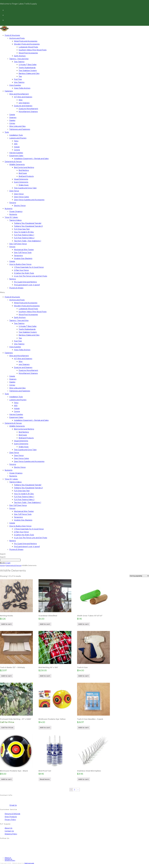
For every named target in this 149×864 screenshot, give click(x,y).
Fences (12, 247)
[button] (74, 292)
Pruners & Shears (16, 288)
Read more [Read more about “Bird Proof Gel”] (45, 779)
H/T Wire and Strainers (23, 97)
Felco (16, 141)
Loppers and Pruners (17, 138)
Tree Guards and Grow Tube (25, 188)
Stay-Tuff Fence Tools (22, 252)
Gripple (12, 115)
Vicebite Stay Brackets (23, 258)
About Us (8, 828)
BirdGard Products (26, 176)
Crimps (12, 123)
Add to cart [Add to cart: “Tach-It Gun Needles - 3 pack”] (83, 727)
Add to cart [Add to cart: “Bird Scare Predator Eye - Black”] (6, 779)
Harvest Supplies (16, 153)
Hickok (17, 147)
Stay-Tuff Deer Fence (18, 244)
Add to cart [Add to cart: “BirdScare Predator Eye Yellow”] (45, 727)
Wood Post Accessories (28, 53)
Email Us (13, 805)
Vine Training (19, 82)
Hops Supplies (15, 85)
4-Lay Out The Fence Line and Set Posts (30, 276)
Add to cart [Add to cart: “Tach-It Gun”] (83, 676)
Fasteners (9, 91)
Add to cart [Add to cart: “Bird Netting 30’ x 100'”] (45, 676)
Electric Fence (20, 205)
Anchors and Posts (17, 38)
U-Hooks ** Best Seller (28, 65)
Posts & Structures (12, 35)
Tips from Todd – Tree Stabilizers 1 (27, 241)
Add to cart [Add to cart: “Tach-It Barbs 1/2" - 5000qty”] (6, 676)
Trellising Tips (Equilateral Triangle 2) (28, 226)
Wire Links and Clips (17, 126)
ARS (15, 144)
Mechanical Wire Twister (24, 250)
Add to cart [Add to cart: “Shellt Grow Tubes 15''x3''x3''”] (83, 624)
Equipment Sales (16, 156)
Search (3, 554)
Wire (20, 100)
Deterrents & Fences (13, 162)
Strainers (12, 117)
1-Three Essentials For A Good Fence (29, 267)
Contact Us (9, 831)
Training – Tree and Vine (19, 59)
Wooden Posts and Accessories (27, 44)
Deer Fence (14, 191)
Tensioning (18, 256)
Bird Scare (23, 173)
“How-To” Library (11, 217)
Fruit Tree (18, 79)
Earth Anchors (19, 56)
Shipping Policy (11, 834)
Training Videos (15, 220)
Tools (7, 132)
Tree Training (19, 62)
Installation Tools (16, 135)
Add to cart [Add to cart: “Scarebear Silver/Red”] (45, 624)
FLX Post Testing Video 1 (24, 235)
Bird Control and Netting (24, 167)
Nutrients (8, 209)
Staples (12, 120)
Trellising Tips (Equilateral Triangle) (27, 223)
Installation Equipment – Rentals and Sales (31, 159)
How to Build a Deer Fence (20, 264)
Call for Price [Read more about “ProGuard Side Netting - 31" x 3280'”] (7, 727)
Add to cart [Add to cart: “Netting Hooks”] (6, 624)
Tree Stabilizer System (28, 70)
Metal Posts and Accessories (25, 41)
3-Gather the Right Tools (24, 273)
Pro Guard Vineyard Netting (25, 282)
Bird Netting (24, 170)
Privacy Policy (10, 820)
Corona (17, 150)
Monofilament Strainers (28, 112)
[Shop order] (139, 576)
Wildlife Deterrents (17, 164)
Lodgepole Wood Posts (28, 47)
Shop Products (11, 817)
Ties (20, 76)
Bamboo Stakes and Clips (29, 73)
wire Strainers (24, 103)
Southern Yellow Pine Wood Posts (32, 50)
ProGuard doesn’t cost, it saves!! (27, 285)
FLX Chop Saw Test (22, 229)
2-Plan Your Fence (21, 270)
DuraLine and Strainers (23, 106)
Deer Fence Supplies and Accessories (29, 200)
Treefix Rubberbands (27, 68)
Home (2, 565)
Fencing (12, 203)
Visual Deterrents (21, 179)
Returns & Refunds (12, 814)
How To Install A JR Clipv (24, 232)
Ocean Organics (15, 211)
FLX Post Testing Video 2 (24, 238)
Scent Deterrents (21, 182)
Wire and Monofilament (19, 94)
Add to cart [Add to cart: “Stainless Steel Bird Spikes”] (83, 779)
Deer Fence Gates (21, 197)
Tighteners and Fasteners (19, 129)
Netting (12, 279)
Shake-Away (24, 185)
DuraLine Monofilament (28, 109)
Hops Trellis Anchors (22, 88)
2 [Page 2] (74, 790)
